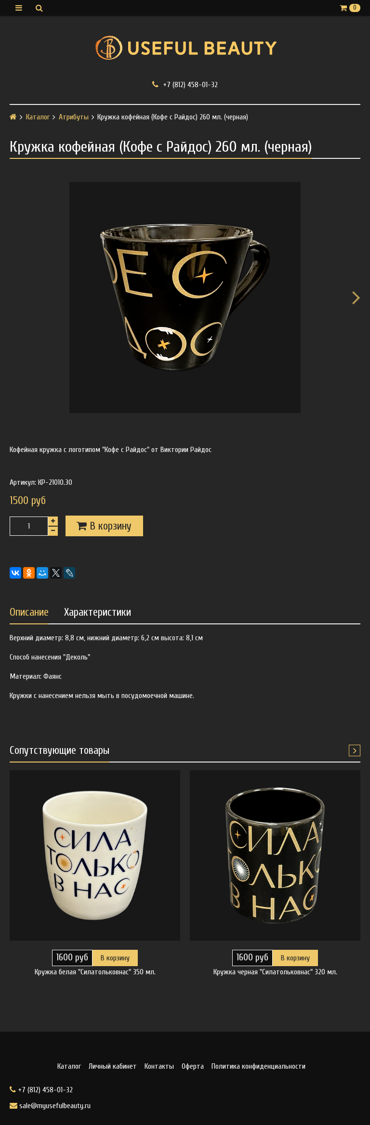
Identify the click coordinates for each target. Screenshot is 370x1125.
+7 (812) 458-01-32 (185, 84)
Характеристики (97, 612)
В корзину (115, 958)
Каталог (38, 117)
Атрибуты (74, 117)
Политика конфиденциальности (258, 1066)
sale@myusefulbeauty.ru (50, 1105)
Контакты (159, 1066)
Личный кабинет (113, 1066)
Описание (29, 612)
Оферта (193, 1066)
